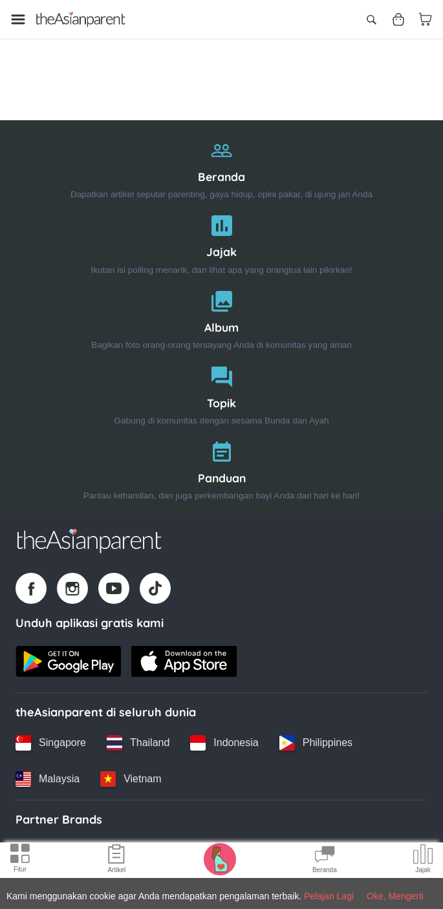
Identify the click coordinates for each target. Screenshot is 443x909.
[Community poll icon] (423, 860)
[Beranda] (221, 166)
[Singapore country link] (51, 743)
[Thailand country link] (138, 743)
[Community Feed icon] (324, 860)
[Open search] (371, 19)
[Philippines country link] (315, 743)
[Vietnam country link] (130, 779)
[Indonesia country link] (224, 743)
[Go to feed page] (80, 19)
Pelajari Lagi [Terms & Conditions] (329, 896)
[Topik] (221, 393)
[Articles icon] (116, 860)
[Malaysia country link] (48, 779)
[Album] (221, 317)
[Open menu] (18, 19)
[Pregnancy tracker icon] (220, 858)
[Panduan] (221, 468)
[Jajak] (221, 241)
